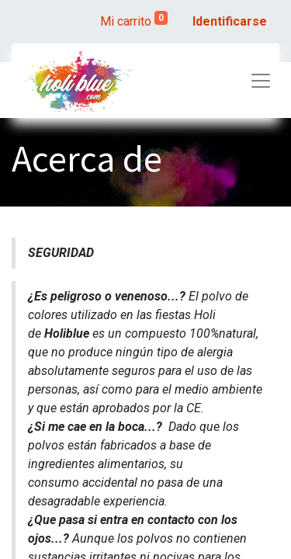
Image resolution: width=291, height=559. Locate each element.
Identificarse (229, 21)
